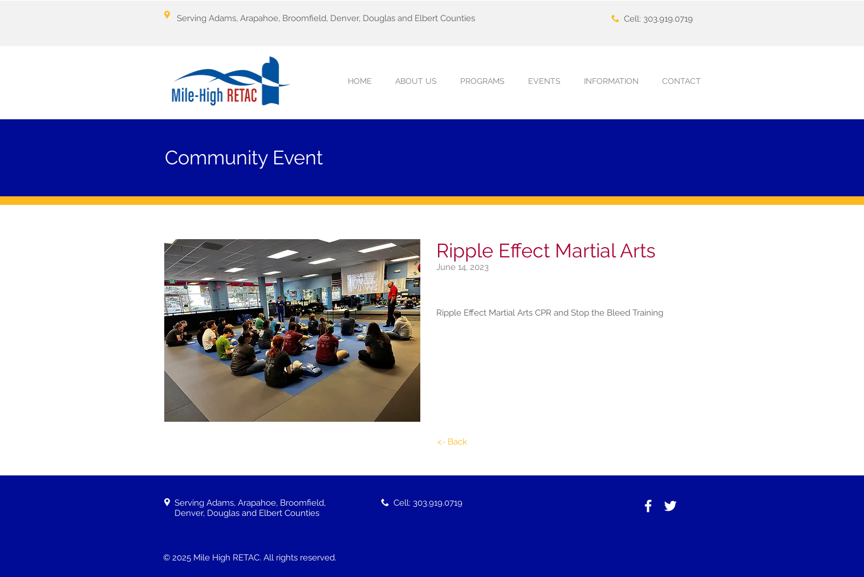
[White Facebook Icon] (648, 506)
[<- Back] (452, 442)
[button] (483, 81)
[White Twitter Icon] (670, 506)
